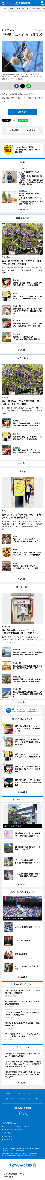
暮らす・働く (36, 8)
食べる (12, 8)
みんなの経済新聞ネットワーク (22, 1165)
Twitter (25, 1113)
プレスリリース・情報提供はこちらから (16, 1126)
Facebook (19, 1113)
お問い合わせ (7, 1133)
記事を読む (22, 112)
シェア (14, 120)
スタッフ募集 (7, 1140)
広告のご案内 (7, 1136)
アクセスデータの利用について (13, 1130)
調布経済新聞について (10, 1123)
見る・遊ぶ (20, 8)
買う (28, 8)
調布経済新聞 (22, 3)
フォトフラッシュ (8, 30)
